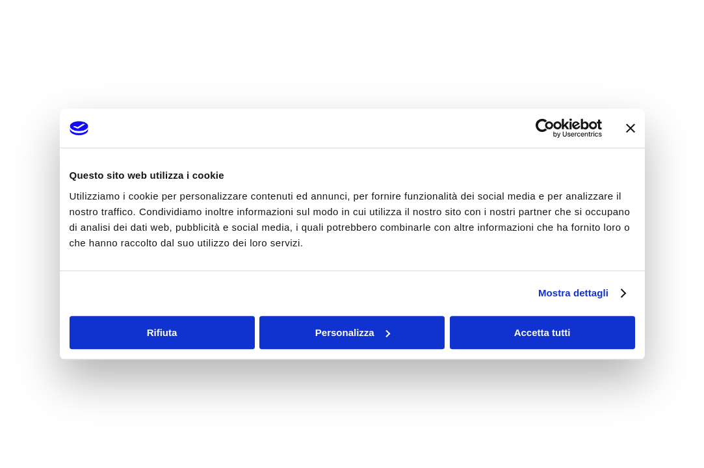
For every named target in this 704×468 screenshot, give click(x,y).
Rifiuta (162, 332)
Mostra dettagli (573, 292)
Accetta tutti (542, 332)
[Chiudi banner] (630, 128)
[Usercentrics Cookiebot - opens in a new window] (545, 128)
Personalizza (352, 332)
